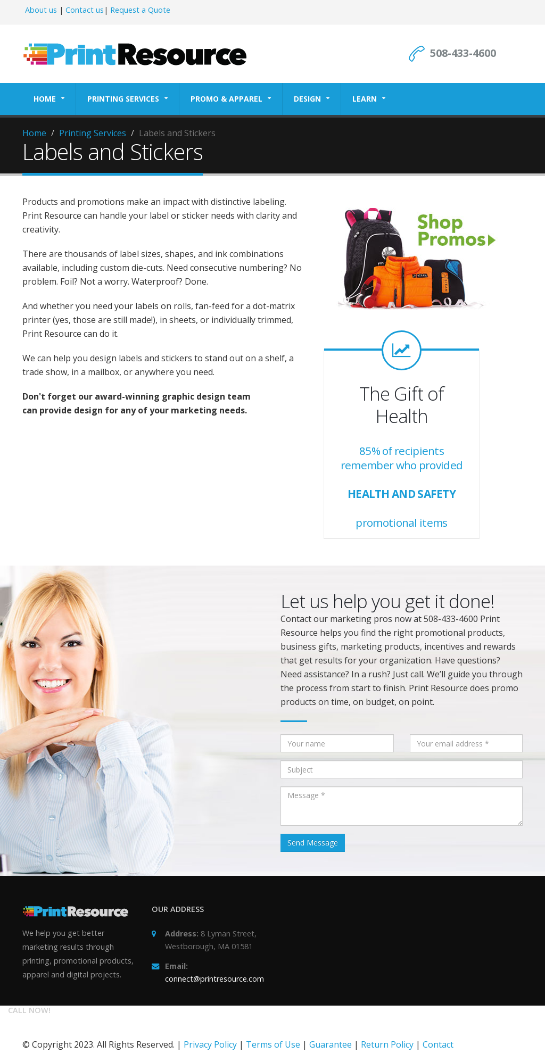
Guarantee (330, 1044)
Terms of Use (273, 1044)
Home (45, 99)
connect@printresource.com (214, 979)
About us (41, 10)
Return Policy (387, 1044)
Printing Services (123, 99)
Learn (364, 99)
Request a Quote (140, 10)
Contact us (84, 10)
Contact (438, 1044)
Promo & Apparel (226, 99)
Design (307, 99)
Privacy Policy (210, 1044)
